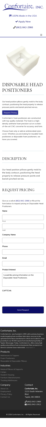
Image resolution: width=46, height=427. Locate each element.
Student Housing (7, 375)
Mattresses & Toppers (9, 355)
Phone (5, 246)
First (4, 221)
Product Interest (9, 269)
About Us (4, 388)
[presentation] (19, 298)
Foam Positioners (7, 358)
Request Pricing (10, 112)
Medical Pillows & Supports (11, 369)
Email (4, 258)
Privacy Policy (6, 394)
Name (4, 211)
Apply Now (23, 21)
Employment (5, 391)
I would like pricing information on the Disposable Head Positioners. (23, 280)
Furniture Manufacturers (10, 377)
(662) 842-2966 (24, 27)
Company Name (9, 234)
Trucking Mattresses (8, 380)
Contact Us (5, 397)
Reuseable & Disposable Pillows (13, 361)
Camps (3, 372)
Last (4, 230)
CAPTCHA (6, 290)
